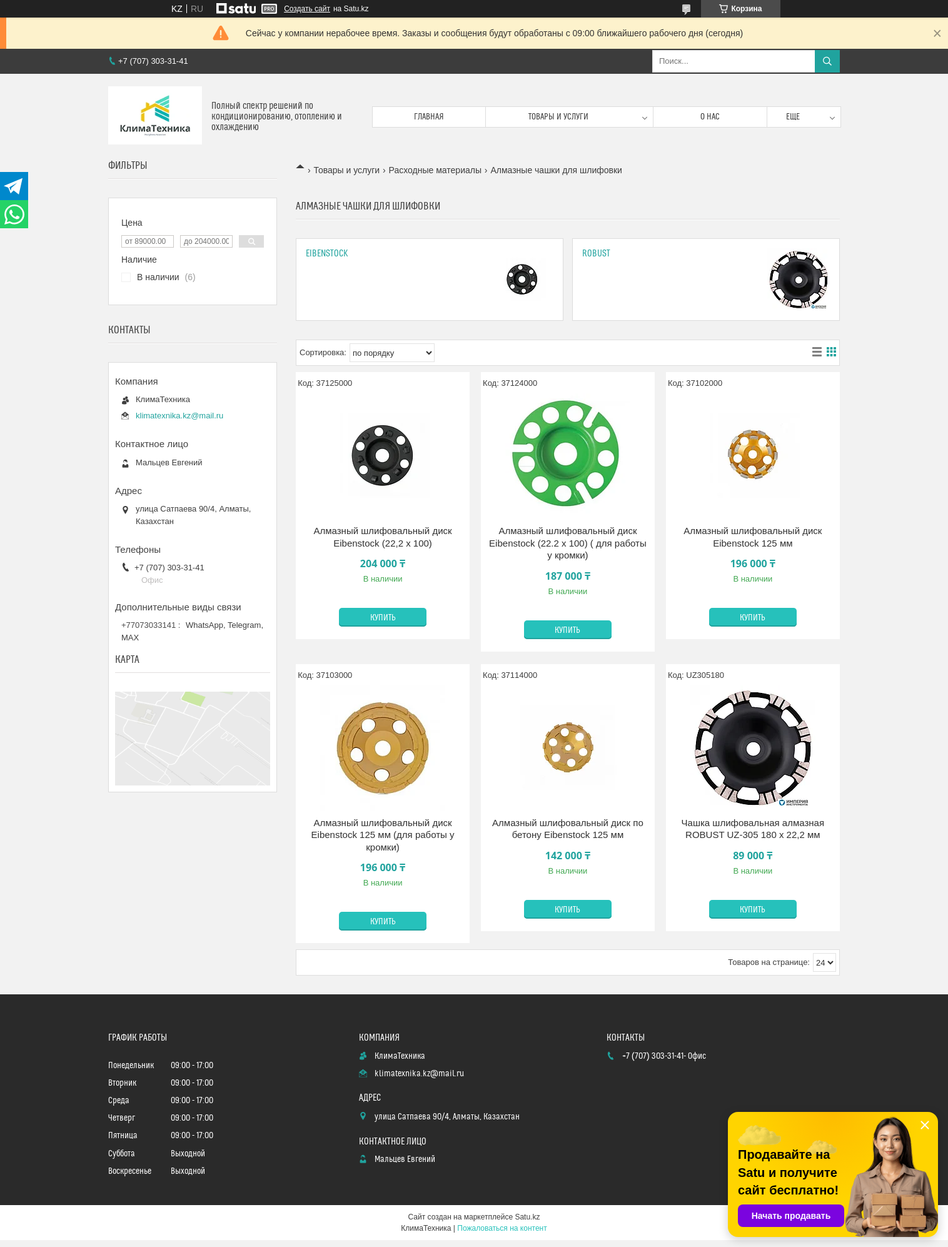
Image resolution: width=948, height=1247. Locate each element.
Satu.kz (527, 1217)
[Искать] (827, 61)
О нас (710, 117)
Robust (596, 253)
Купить (383, 618)
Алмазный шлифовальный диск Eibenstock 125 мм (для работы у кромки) (383, 834)
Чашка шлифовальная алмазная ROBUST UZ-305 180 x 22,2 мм (753, 829)
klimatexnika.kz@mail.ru (179, 415)
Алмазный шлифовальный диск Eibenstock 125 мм (752, 536)
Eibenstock (327, 253)
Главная (429, 117)
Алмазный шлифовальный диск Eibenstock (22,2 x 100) (383, 536)
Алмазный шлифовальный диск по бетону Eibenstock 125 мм (567, 829)
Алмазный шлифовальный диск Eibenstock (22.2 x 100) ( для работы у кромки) (568, 542)
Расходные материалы (435, 170)
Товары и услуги (558, 117)
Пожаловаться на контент (502, 1228)
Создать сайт (307, 8)
